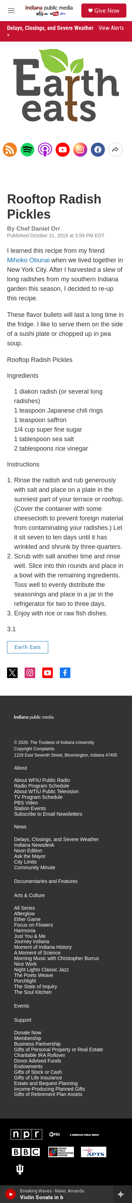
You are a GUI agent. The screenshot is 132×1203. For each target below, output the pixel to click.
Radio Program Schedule (41, 786)
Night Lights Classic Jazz (41, 969)
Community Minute (34, 867)
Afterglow (24, 913)
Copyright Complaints (34, 748)
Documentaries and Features (46, 881)
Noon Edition (28, 850)
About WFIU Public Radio (42, 780)
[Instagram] (80, 150)
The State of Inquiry (35, 986)
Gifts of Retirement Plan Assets (48, 1094)
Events (21, 1006)
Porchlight (25, 981)
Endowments (28, 1066)
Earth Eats (27, 647)
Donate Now (27, 1032)
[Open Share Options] (115, 150)
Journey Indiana (31, 941)
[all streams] (122, 1194)
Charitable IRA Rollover (39, 1055)
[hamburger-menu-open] (11, 11)
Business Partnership (37, 1044)
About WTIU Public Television (46, 791)
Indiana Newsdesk (34, 845)
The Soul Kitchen (33, 992)
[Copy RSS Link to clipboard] (10, 150)
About (20, 768)
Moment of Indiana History (42, 947)
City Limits (25, 862)
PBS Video (26, 803)
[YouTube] (63, 150)
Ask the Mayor (29, 856)
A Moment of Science (37, 952)
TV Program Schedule (38, 797)
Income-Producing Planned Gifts (49, 1089)
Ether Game (27, 919)
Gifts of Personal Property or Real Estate (58, 1049)
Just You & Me (30, 936)
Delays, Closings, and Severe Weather (56, 839)
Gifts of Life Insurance (38, 1077)
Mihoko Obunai (28, 260)
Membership (27, 1038)
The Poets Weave (33, 975)
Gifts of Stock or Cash (38, 1072)
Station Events (30, 808)
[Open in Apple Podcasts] (45, 150)
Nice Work (25, 964)
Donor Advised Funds (37, 1061)
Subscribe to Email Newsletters (48, 814)
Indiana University (77, 742)
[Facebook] (98, 150)
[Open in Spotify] (27, 150)
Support (22, 1020)
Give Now (106, 10)
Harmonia (25, 930)
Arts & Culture (29, 895)
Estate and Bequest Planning (46, 1083)
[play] (10, 1194)
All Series (24, 908)
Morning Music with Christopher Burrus (56, 958)
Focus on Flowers (33, 925)
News (20, 826)
